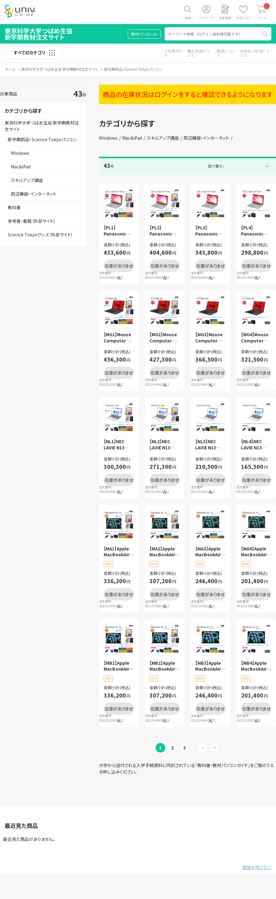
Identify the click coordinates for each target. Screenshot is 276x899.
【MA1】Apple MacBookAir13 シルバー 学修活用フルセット (119, 552)
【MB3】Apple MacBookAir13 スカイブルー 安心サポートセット (210, 666)
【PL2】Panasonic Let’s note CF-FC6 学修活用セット (163, 231)
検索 (188, 17)
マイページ (206, 17)
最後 (215, 748)
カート (264, 11)
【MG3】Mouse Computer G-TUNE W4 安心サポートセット (209, 338)
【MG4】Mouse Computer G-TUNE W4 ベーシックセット (255, 338)
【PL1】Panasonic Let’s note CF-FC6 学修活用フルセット (118, 231)
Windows (108, 138)
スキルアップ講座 (163, 138)
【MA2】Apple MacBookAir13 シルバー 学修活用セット (164, 552)
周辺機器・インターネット (206, 138)
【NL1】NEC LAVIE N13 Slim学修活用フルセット (117, 445)
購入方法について (198, 53)
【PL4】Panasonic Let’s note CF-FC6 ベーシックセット (255, 231)
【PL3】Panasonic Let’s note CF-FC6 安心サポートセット (209, 231)
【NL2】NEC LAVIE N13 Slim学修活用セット (162, 445)
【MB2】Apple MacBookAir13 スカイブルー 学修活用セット (164, 666)
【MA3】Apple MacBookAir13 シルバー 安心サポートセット (210, 552)
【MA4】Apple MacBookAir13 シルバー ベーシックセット (256, 552)
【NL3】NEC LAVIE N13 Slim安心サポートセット (208, 445)
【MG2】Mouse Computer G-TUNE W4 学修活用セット (163, 338)
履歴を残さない (256, 867)
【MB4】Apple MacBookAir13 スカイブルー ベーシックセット (256, 666)
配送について (226, 53)
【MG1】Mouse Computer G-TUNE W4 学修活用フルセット (118, 338)
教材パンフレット (144, 33)
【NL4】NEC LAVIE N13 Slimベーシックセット (256, 445)
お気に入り (243, 17)
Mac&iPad (132, 138)
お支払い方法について (254, 53)
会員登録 (225, 17)
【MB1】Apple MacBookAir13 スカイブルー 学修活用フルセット (119, 666)
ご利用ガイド (173, 53)
